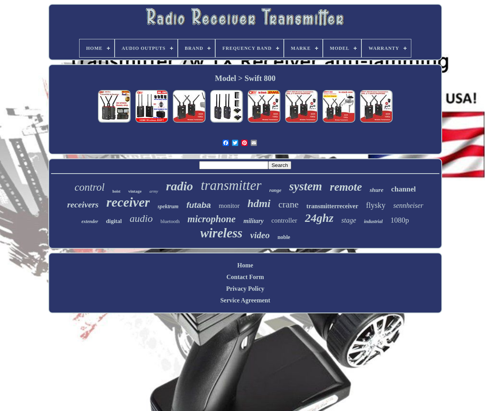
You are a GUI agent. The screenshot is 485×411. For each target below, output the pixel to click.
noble (284, 237)
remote (346, 187)
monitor (229, 205)
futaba (198, 204)
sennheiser (408, 205)
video (260, 235)
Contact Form (245, 277)
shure (376, 190)
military (253, 221)
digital (114, 221)
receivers (83, 204)
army (153, 191)
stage (348, 220)
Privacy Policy (245, 288)
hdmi (259, 203)
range (275, 190)
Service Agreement (245, 300)
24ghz (319, 217)
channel (403, 189)
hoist (116, 191)
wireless (221, 233)
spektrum (168, 206)
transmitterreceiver (332, 206)
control (89, 187)
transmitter (231, 185)
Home (245, 265)
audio (140, 218)
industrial (373, 221)
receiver (128, 202)
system (305, 186)
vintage (135, 191)
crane (288, 204)
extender (89, 221)
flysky (376, 205)
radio (179, 186)
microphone (212, 219)
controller (284, 220)
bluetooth (170, 221)
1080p (400, 220)
